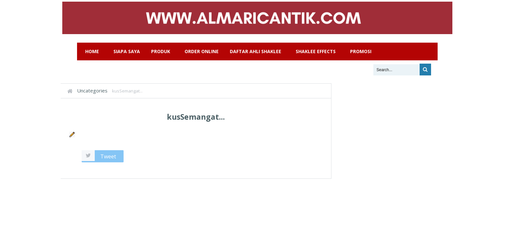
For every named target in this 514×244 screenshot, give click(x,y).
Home (92, 51)
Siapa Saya (126, 51)
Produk (160, 51)
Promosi (360, 51)
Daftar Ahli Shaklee (255, 51)
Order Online (202, 51)
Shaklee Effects (316, 51)
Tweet (108, 156)
